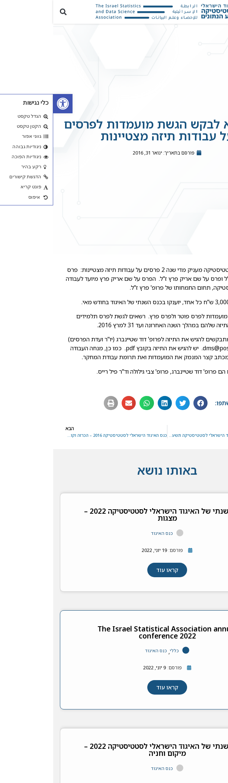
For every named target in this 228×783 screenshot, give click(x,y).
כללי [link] (121, 655)
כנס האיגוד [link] (109, 537)
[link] (9, 103)
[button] (218, 12)
